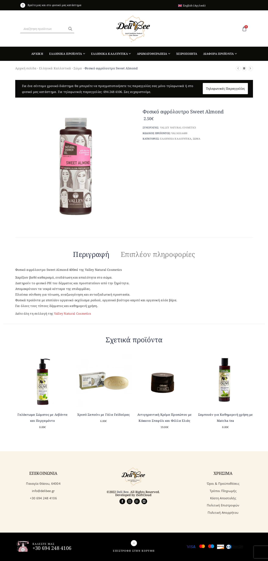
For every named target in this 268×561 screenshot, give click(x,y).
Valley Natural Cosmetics (72, 313)
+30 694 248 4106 (52, 548)
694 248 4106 (112, 92)
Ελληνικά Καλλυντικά (55, 68)
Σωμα (196, 138)
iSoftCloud (143, 495)
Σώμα (78, 68)
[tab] (91, 255)
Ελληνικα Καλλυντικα (109, 54)
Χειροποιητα (186, 54)
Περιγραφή (91, 254)
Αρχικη (37, 54)
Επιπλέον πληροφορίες (158, 254)
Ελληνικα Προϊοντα (65, 54)
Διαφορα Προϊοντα (218, 54)
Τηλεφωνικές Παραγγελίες (225, 88)
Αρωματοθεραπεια (152, 54)
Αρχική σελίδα (26, 68)
